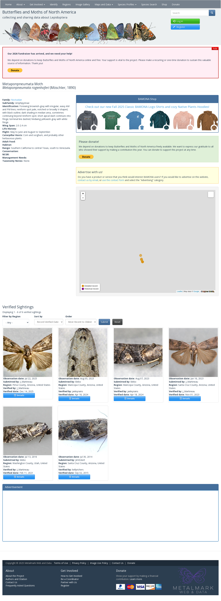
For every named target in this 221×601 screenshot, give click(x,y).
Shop (164, 4)
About (20, 4)
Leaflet (179, 291)
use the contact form (113, 180)
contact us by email (88, 180)
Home (8, 4)
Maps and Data (104, 4)
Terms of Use (61, 563)
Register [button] (179, 26)
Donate (176, 4)
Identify (54, 4)
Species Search (149, 4)
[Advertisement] (110, 515)
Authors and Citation (16, 579)
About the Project (15, 575)
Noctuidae (16, 99)
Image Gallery (83, 4)
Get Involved (37, 4)
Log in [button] (178, 21)
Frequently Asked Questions (20, 585)
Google (196, 291)
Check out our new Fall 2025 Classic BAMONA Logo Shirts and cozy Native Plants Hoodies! (147, 107)
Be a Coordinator (70, 579)
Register (65, 585)
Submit (104, 321)
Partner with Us (69, 582)
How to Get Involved (71, 575)
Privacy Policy (79, 563)
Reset (117, 321)
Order (68, 316)
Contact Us (117, 563)
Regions (66, 4)
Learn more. (136, 579)
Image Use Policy (99, 563)
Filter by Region (11, 316)
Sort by (38, 316)
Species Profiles (127, 4)
